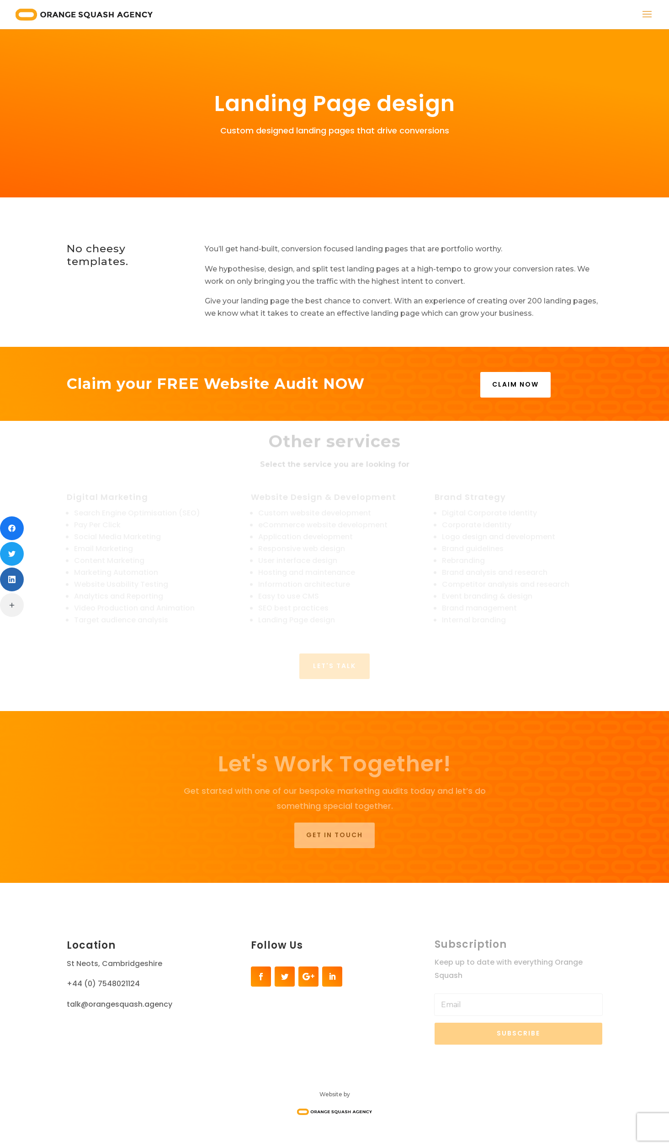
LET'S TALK (334, 665)
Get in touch (334, 834)
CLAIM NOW (515, 384)
